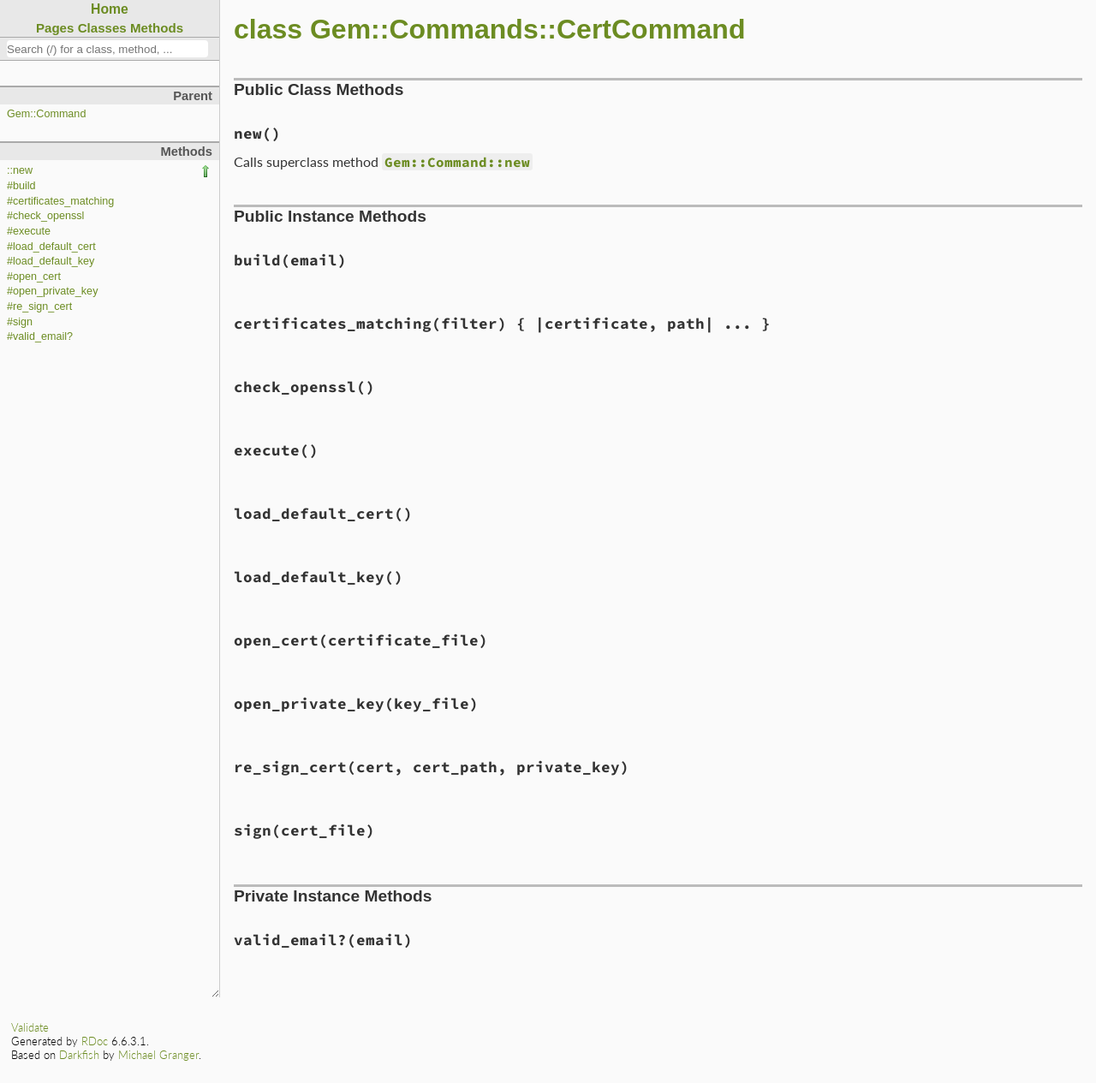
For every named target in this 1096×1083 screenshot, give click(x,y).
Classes (102, 28)
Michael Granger (158, 1055)
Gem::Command (46, 114)
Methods (156, 28)
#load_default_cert (51, 247)
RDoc (94, 1041)
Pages (55, 28)
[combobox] (107, 48)
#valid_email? (40, 336)
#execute (29, 231)
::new (20, 170)
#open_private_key (52, 291)
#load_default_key (50, 261)
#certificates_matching (60, 201)
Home (109, 9)
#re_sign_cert (39, 306)
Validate (30, 1027)
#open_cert (34, 277)
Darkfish (79, 1055)
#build (21, 186)
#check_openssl (45, 216)
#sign (20, 322)
